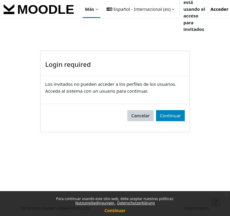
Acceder (220, 9)
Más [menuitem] (89, 9)
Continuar (115, 210)
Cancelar (140, 115)
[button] (140, 9)
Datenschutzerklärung (136, 203)
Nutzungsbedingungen (95, 203)
